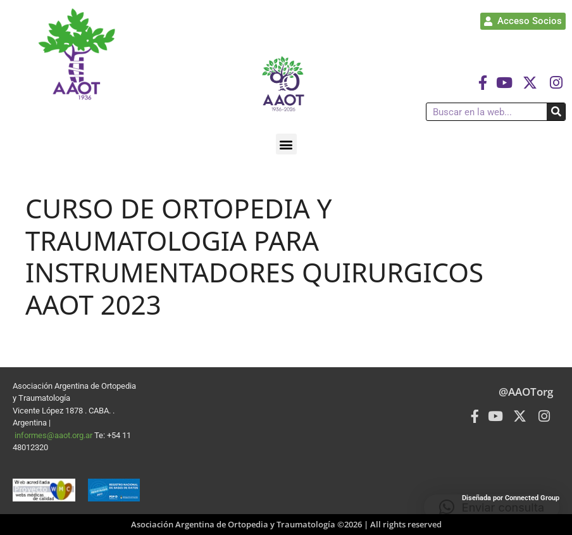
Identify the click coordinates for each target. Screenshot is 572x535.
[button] (286, 144)
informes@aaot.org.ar (54, 435)
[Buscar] (556, 111)
